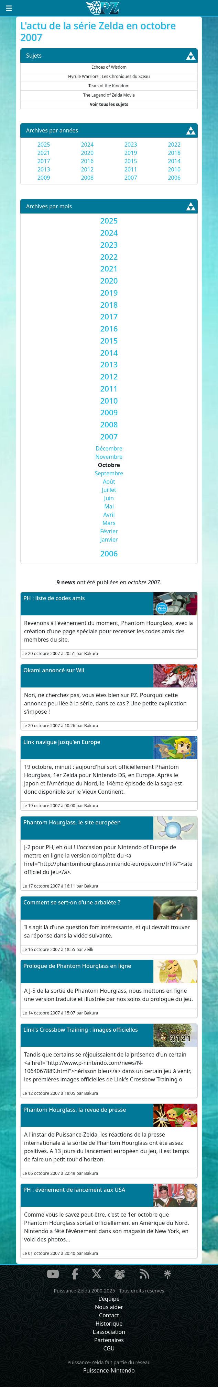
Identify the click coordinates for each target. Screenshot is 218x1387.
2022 (174, 144)
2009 (43, 177)
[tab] (109, 221)
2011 (130, 169)
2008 (87, 177)
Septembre (109, 473)
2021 (43, 153)
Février (109, 531)
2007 (130, 177)
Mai (109, 506)
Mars (109, 523)
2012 (87, 169)
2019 (130, 153)
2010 (174, 169)
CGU (109, 1348)
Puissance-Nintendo (109, 1370)
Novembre (109, 456)
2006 (174, 177)
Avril (109, 514)
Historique (109, 1323)
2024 (87, 144)
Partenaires (109, 1340)
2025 (43, 144)
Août (109, 481)
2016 (87, 161)
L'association (109, 1332)
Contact (109, 1315)
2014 (174, 161)
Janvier (109, 539)
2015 (130, 161)
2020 (87, 153)
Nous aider (109, 1307)
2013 (43, 169)
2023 (130, 144)
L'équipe (109, 1298)
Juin (109, 498)
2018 (174, 153)
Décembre (109, 448)
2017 (43, 161)
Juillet (109, 490)
